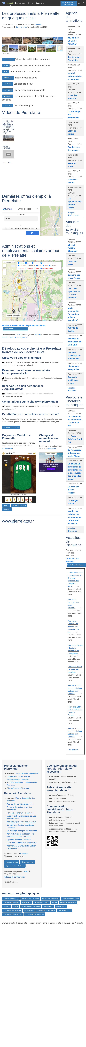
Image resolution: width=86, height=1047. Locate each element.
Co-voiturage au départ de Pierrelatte (22, 831)
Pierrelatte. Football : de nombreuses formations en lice (73, 626)
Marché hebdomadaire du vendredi (75, 76)
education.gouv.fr (9, 337)
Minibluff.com (7, 448)
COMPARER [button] (8, 90)
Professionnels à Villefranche (31, 906)
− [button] (4, 273)
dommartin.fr (26, 902)
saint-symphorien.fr (65, 910)
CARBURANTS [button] (8, 59)
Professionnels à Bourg (11, 899)
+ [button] (4, 270)
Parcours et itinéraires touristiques (20, 813)
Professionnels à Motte (41, 902)
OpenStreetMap (42, 320)
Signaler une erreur (27, 862)
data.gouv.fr (22, 337)
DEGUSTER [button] (7, 84)
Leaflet (34, 320)
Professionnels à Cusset (11, 902)
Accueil (10, 3)
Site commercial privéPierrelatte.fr (68, 3)
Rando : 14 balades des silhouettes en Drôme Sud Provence (74, 517)
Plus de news (73, 750)
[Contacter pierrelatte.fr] (83, 3)
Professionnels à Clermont (50, 899)
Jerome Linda (21, 27)
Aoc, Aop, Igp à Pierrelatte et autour (21, 822)
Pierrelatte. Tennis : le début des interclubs (75, 669)
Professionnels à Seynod (68, 902)
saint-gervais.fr (60, 906)
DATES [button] (6, 65)
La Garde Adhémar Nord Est (75, 439)
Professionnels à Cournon (70, 899)
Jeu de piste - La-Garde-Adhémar (74, 41)
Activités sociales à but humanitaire (74, 355)
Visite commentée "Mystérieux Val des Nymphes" (73, 314)
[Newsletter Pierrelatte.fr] (79, 3)
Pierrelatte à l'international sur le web (22, 843)
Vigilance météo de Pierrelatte (19, 840)
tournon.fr (7, 906)
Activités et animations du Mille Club (74, 342)
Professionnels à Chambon (30, 899)
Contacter (24, 854)
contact (39, 24)
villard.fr (15, 906)
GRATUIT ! (7, 509)
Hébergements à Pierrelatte (27, 773)
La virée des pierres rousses (73, 490)
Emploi (30, 3)
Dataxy (18, 335)
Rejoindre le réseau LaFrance (15, 866)
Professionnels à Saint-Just (12, 910)
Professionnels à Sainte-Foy (12, 914)
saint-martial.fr (28, 910)
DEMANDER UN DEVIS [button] (11, 427)
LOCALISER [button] (8, 96)
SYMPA (23, 505)
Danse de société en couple (73, 380)
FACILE (6, 505)
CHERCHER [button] (8, 105)
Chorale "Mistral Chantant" (72, 248)
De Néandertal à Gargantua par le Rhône (74, 453)
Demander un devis (12, 862)
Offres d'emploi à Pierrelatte (18, 788)
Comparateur (20, 3)
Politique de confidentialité (14, 877)
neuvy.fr (54, 902)
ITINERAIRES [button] (8, 78)
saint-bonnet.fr (48, 906)
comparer (52, 449)
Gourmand (39, 3)
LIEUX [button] (6, 71)
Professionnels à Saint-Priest (46, 910)
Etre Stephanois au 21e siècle (34, 914)
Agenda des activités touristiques (20, 804)
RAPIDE (14, 505)
